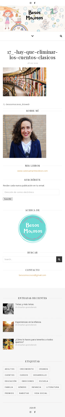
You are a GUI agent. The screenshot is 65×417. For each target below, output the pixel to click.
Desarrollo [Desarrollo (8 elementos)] (40, 375)
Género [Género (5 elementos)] (22, 387)
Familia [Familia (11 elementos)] (9, 387)
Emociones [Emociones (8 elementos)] (28, 381)
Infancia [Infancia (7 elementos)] (36, 387)
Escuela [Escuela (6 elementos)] (43, 381)
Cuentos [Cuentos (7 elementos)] (10, 375)
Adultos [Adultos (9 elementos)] (10, 369)
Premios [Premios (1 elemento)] (9, 393)
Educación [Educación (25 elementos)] (11, 381)
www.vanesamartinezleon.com (32, 170)
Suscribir (8, 199)
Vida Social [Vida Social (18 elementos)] (41, 393)
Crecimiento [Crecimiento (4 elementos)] (27, 369)
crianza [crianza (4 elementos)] (43, 369)
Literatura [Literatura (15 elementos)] (53, 387)
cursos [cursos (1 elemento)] (24, 375)
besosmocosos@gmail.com (32, 275)
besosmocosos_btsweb (17, 104)
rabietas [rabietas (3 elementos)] (24, 393)
